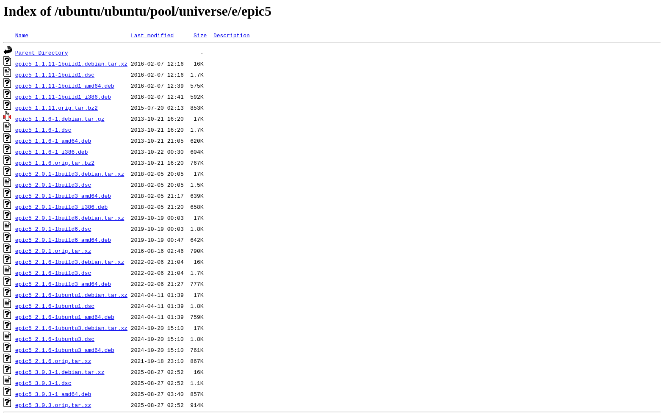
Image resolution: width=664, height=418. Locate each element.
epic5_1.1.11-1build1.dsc (54, 74)
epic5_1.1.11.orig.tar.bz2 (56, 107)
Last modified (152, 35)
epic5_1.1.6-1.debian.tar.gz (60, 118)
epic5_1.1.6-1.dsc (43, 129)
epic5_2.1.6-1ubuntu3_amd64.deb (64, 350)
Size (200, 35)
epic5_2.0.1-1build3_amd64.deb (63, 195)
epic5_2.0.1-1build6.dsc (53, 229)
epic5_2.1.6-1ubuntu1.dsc (54, 306)
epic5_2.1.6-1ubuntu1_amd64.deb (64, 317)
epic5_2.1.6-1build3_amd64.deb (63, 284)
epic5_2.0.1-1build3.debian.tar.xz (69, 173)
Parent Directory (41, 52)
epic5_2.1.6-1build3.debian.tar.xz (69, 262)
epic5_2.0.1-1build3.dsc (53, 184)
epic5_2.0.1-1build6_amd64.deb (63, 240)
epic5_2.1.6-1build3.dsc (53, 273)
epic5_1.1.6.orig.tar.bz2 (54, 162)
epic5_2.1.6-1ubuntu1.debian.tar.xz (71, 295)
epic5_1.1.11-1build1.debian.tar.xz (71, 63)
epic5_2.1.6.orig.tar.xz (53, 361)
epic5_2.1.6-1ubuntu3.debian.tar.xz (71, 328)
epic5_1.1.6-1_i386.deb (51, 151)
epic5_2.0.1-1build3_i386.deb (61, 206)
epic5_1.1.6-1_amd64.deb (53, 140)
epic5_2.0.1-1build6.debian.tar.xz (69, 217)
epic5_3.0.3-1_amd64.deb (53, 394)
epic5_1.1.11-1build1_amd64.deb (64, 85)
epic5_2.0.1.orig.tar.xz (53, 251)
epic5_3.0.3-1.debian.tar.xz (60, 372)
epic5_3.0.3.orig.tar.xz (53, 405)
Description (231, 35)
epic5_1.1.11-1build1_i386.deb (63, 96)
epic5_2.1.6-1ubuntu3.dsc (54, 339)
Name (21, 35)
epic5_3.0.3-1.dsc (43, 383)
